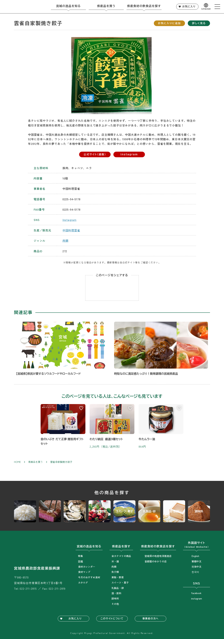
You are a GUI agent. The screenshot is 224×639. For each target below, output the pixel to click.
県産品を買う (35, 462)
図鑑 (80, 561)
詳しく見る (199, 23)
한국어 (195, 572)
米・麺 (115, 561)
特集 (80, 556)
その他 (115, 604)
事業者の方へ (150, 618)
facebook (196, 593)
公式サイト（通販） (95, 154)
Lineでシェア (98, 288)
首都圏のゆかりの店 (156, 561)
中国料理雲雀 (71, 230)
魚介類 (115, 572)
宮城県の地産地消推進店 (158, 556)
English (195, 556)
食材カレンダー (86, 566)
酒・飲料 (116, 593)
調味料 (115, 598)
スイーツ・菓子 (120, 582)
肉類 (65, 240)
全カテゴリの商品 (121, 556)
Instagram (69, 220)
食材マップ (84, 572)
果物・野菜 (117, 577)
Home (17, 462)
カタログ (83, 582)
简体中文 (196, 566)
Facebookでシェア (112, 288)
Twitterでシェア (126, 288)
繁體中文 (196, 561)
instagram (129, 154)
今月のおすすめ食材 (89, 577)
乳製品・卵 (117, 588)
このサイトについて (111, 618)
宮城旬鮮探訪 (20, 7)
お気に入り (188, 6)
